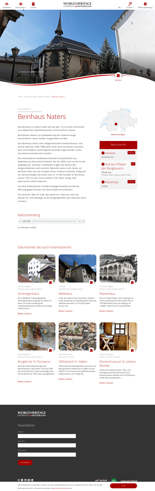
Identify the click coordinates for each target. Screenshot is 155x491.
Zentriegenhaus (28, 293)
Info (133, 164)
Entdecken (7, 5)
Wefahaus (65, 293)
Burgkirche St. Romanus (34, 361)
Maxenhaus (107, 293)
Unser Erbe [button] (20, 5)
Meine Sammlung (145, 5)
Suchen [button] (129, 5)
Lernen (33, 5)
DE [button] (119, 7)
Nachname (22, 450)
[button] (11, 48)
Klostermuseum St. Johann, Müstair (118, 363)
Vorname (21, 441)
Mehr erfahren (24, 313)
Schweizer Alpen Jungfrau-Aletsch (37, 96)
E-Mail (21, 432)
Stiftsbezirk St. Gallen (73, 361)
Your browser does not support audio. (52, 221)
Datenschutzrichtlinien (60, 488)
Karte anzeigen (118, 134)
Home (20, 96)
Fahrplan (131, 153)
